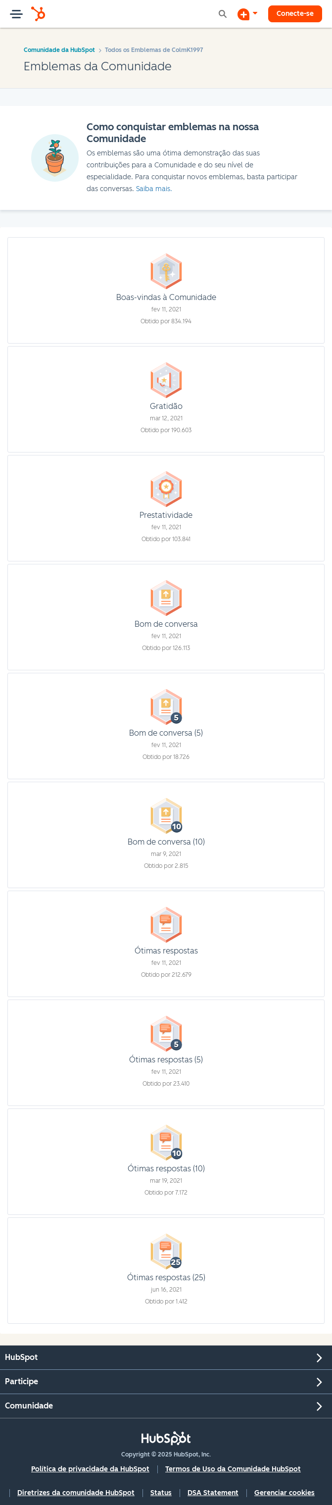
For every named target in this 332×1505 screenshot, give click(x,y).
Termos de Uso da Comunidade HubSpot (233, 1469)
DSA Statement (213, 1493)
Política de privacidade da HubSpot (90, 1469)
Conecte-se (295, 13)
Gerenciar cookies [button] (284, 1493)
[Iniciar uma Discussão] (247, 13)
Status (161, 1493)
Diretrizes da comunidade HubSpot (76, 1493)
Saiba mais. (154, 189)
